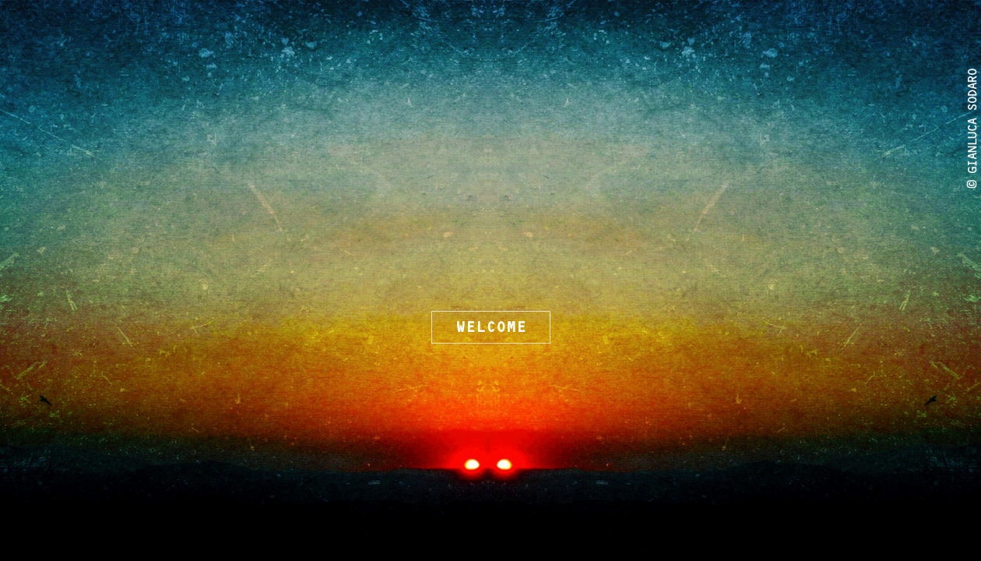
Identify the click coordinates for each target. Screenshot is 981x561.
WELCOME (490, 327)
